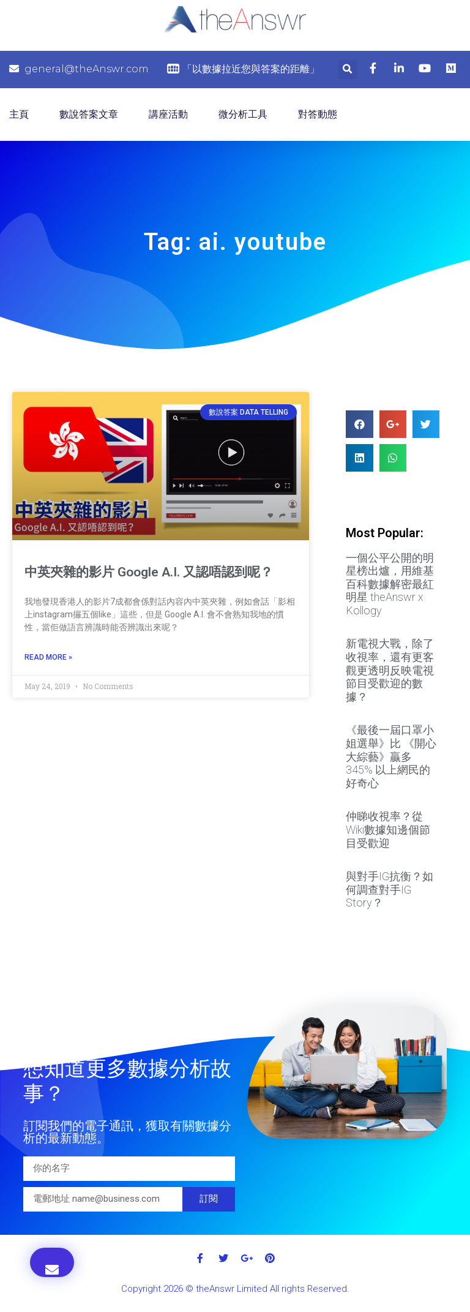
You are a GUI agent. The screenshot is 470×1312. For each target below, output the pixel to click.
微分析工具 (242, 114)
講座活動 (168, 114)
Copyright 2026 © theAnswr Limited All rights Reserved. (235, 1288)
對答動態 (317, 114)
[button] (52, 1262)
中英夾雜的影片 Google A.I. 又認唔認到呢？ (148, 572)
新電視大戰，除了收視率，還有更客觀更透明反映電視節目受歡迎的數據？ (390, 670)
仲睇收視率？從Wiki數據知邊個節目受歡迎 (388, 829)
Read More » (48, 657)
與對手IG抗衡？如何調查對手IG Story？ (389, 889)
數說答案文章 (88, 114)
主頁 (19, 114)
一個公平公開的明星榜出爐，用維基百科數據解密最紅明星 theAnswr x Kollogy (390, 584)
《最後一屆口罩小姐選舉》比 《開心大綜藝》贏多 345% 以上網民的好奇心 (391, 756)
